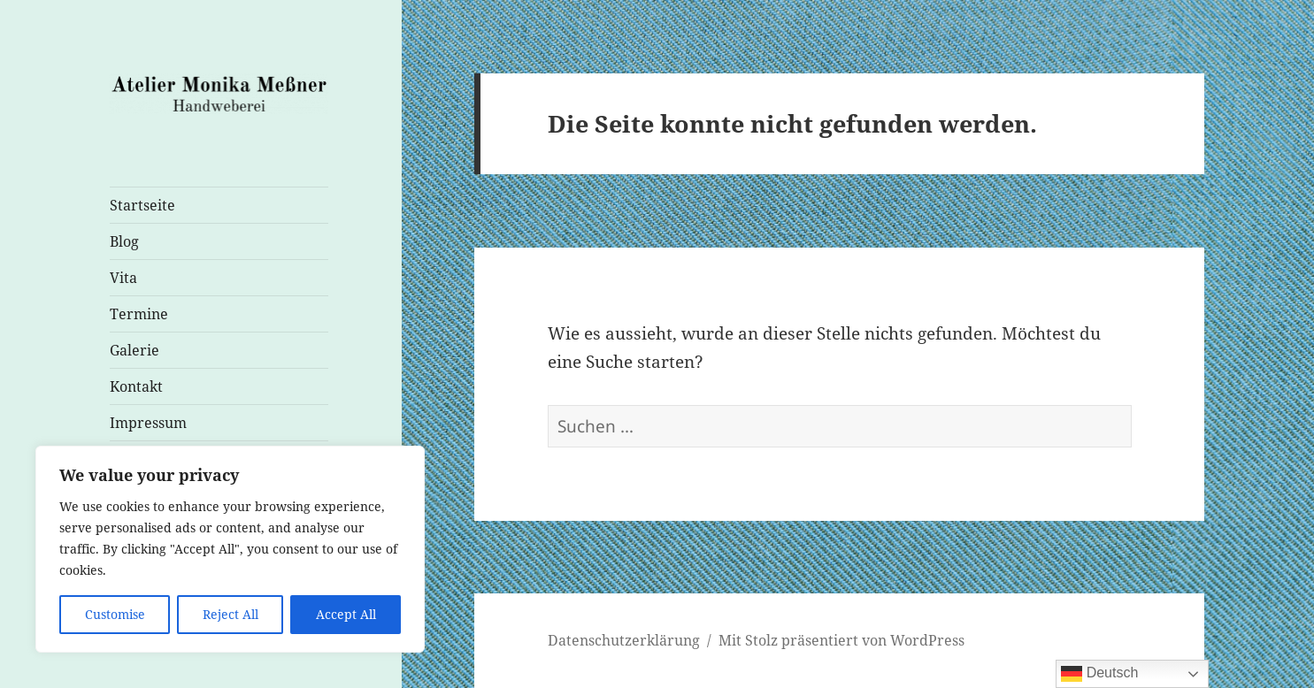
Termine (139, 314)
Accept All (346, 614)
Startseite (142, 205)
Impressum (148, 422)
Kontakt (136, 386)
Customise (115, 614)
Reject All (230, 614)
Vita (123, 277)
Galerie (134, 350)
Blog (124, 241)
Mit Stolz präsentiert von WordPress (841, 640)
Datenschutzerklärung (624, 640)
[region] (230, 549)
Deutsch (1099, 673)
